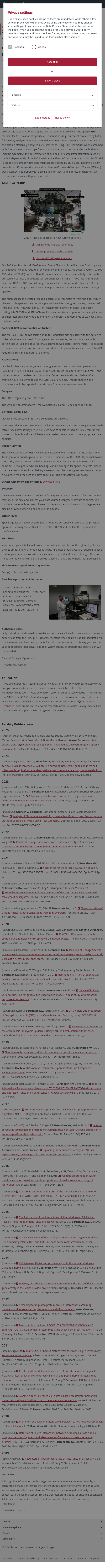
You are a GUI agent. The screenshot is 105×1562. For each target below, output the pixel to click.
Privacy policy (62, 117)
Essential (19, 47)
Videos (42, 47)
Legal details (42, 117)
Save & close (52, 80)
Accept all (52, 61)
